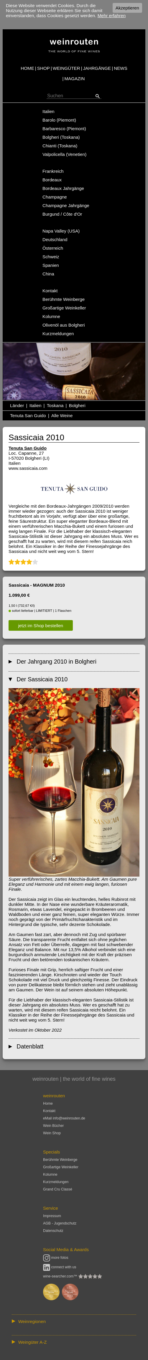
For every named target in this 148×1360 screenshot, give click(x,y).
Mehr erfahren (112, 15)
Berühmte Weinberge (63, 299)
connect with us (59, 1267)
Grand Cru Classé (57, 1189)
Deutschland (54, 239)
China (48, 273)
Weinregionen (32, 1321)
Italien (48, 111)
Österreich (52, 248)
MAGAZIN (74, 78)
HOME (27, 68)
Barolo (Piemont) (59, 119)
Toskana (55, 405)
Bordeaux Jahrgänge (63, 188)
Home (48, 1103)
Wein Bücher (53, 1126)
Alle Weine (62, 415)
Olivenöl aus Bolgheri (63, 325)
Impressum (52, 1216)
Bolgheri (77, 405)
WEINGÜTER (66, 68)
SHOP (43, 68)
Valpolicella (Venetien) (64, 154)
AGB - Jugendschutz (59, 1223)
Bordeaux (52, 179)
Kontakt (50, 290)
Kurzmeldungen (58, 333)
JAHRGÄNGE (97, 68)
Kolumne (51, 316)
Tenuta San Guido (28, 415)
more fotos (55, 1258)
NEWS (120, 68)
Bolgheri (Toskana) (61, 137)
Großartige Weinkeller (64, 307)
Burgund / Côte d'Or (62, 214)
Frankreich (53, 171)
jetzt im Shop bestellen (40, 625)
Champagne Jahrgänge (65, 205)
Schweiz (50, 256)
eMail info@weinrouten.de (64, 1118)
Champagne (54, 196)
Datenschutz (53, 1231)
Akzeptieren (127, 7)
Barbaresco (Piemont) (64, 128)
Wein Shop (52, 1133)
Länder (17, 405)
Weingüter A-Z (32, 1342)
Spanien (50, 265)
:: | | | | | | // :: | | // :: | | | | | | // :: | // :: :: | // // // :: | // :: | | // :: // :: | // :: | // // (74, 1321)
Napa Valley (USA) (61, 230)
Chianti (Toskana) (59, 145)
